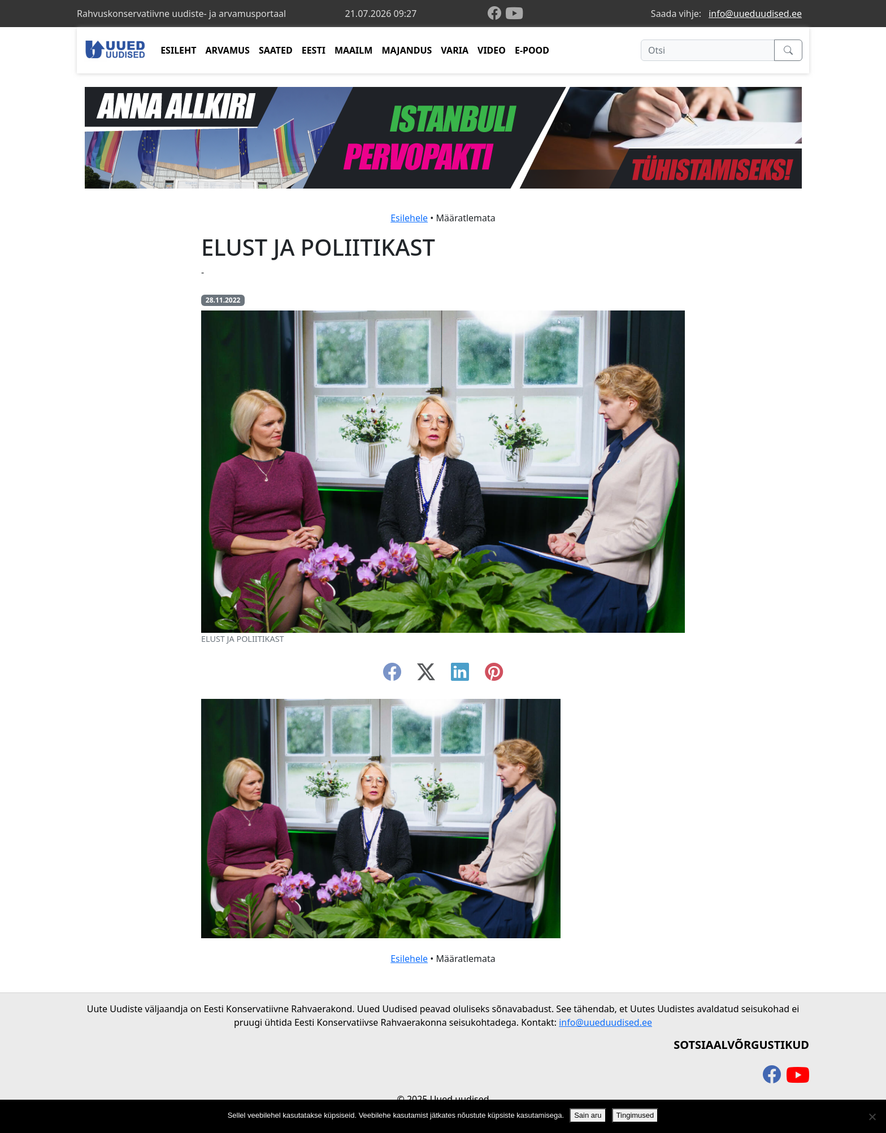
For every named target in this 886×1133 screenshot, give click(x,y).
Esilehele (409, 218)
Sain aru (587, 1115)
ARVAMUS (228, 50)
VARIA (454, 50)
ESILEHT (178, 50)
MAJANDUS (406, 50)
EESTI (313, 50)
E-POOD (532, 50)
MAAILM (354, 50)
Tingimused (635, 1115)
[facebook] (497, 13)
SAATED (276, 50)
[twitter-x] (426, 675)
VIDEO (491, 50)
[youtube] (514, 13)
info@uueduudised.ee (755, 13)
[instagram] (494, 675)
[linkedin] (460, 675)
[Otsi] (708, 50)
